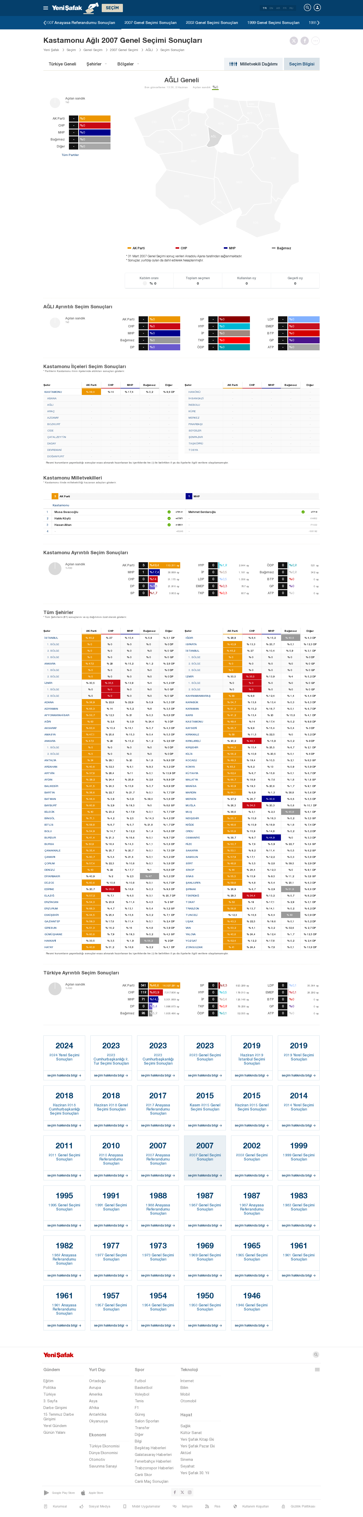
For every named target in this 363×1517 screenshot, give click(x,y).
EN (271, 8)
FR (284, 8)
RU (291, 8)
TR (264, 8)
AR (278, 8)
